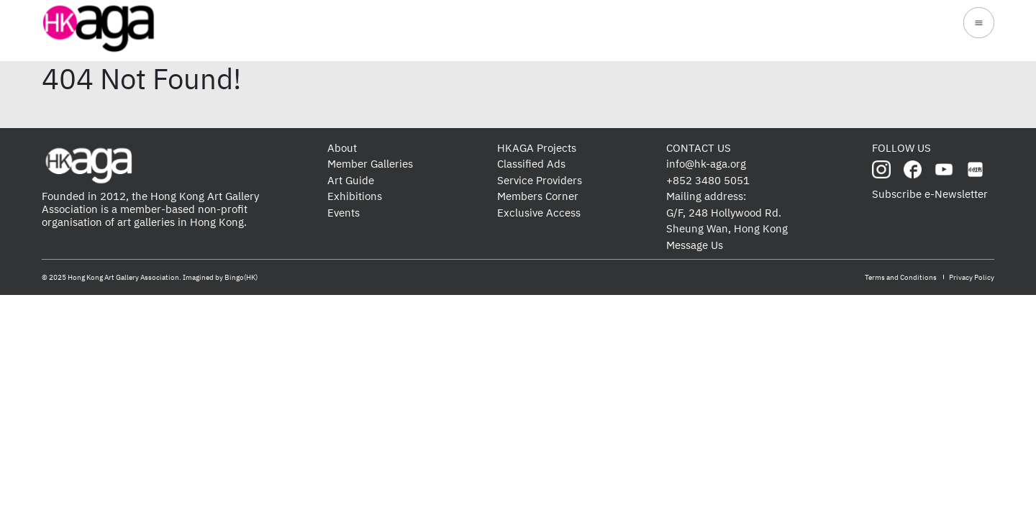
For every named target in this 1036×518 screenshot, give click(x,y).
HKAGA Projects (536, 148)
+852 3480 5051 (708, 180)
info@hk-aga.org (706, 164)
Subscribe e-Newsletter (930, 194)
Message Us (694, 245)
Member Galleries (370, 164)
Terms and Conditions (901, 277)
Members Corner (537, 196)
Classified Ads (531, 164)
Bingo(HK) (241, 277)
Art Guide (350, 180)
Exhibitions (354, 196)
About (342, 148)
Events (343, 212)
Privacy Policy (971, 277)
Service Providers (539, 180)
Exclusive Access (539, 212)
